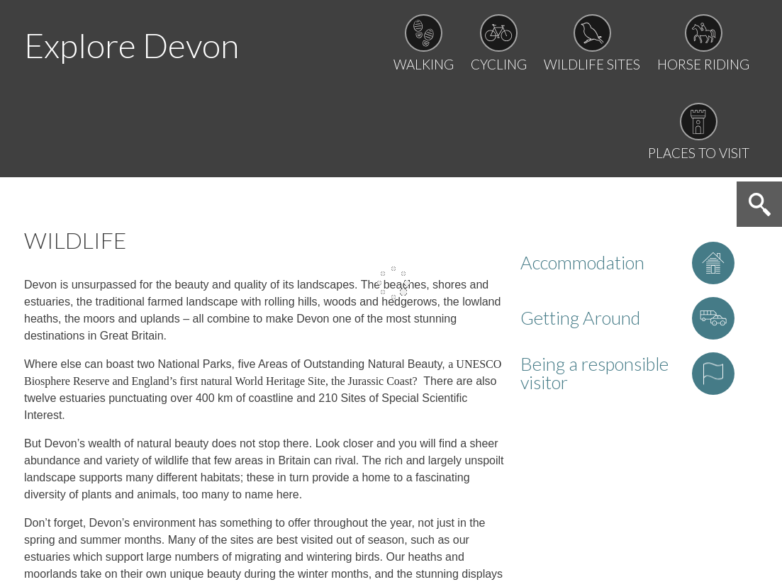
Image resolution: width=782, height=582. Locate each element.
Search (759, 204)
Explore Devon (131, 45)
